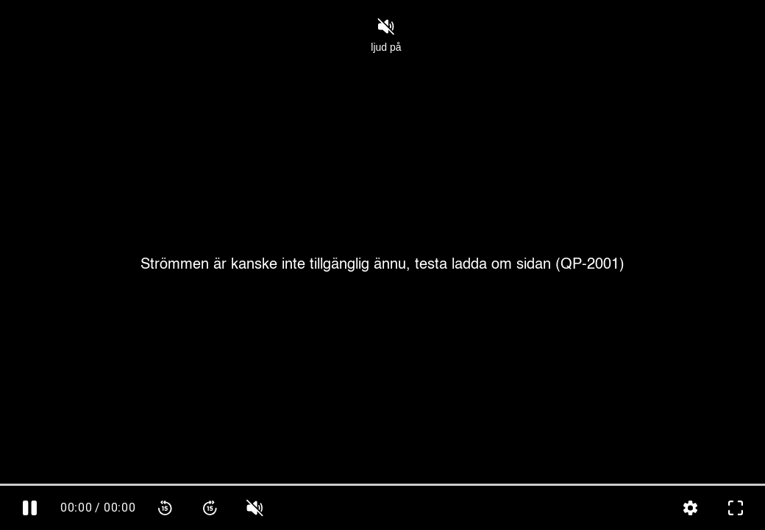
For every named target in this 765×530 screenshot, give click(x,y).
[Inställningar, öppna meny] (690, 508)
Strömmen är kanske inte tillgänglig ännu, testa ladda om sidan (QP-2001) (382, 265)
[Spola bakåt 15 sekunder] (165, 508)
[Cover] (382, 265)
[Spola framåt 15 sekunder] (210, 508)
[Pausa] (30, 508)
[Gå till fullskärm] (735, 508)
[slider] (382, 485)
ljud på (386, 35)
